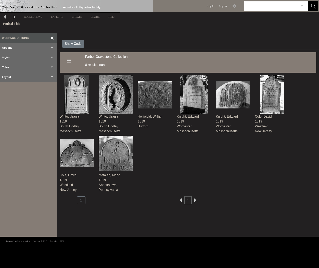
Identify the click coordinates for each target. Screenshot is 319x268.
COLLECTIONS (33, 16)
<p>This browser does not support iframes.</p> (159, 252)
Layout (28, 77)
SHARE (95, 16)
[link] (301, 6)
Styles (28, 57)
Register (223, 6)
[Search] (271, 6)
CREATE (77, 16)
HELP (111, 16)
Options (28, 47)
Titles (28, 67)
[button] (313, 6)
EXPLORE (57, 16)
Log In (211, 6)
